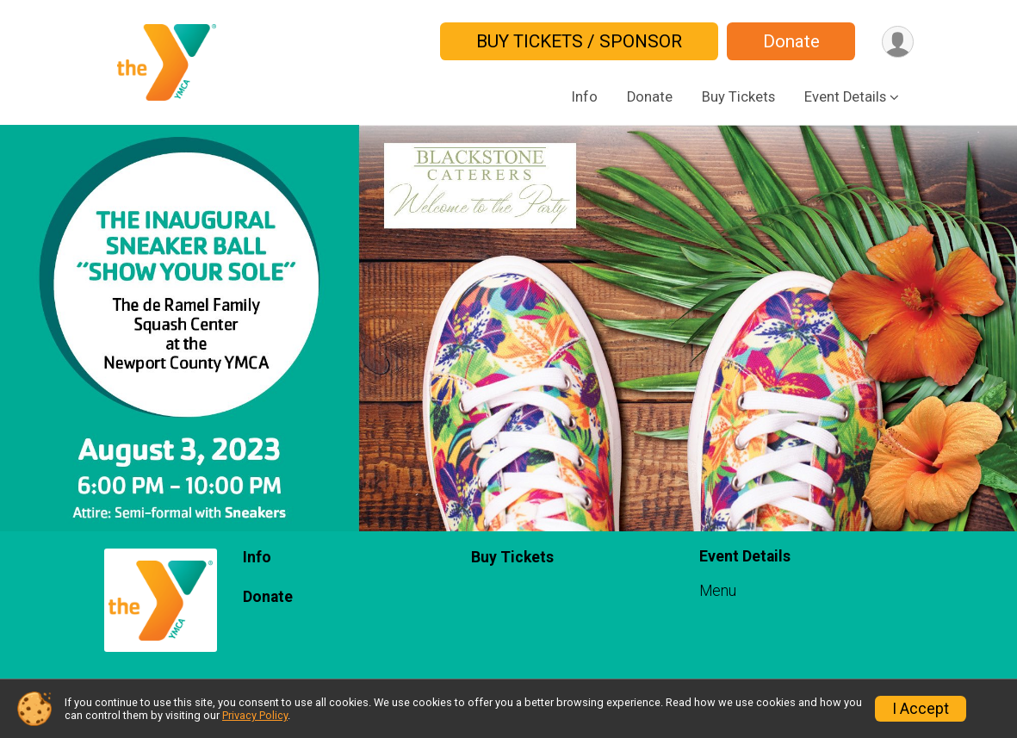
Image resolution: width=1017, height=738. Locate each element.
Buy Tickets (738, 97)
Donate (791, 41)
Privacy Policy (255, 715)
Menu (717, 590)
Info (585, 97)
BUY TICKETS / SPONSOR (579, 41)
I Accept (920, 708)
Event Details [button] (845, 97)
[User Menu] (898, 42)
